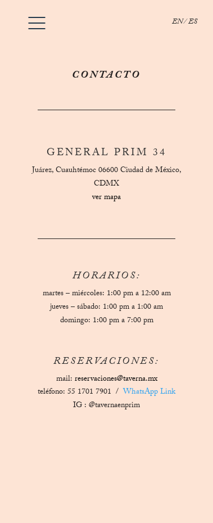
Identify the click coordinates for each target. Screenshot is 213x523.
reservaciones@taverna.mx (116, 379)
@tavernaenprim (114, 406)
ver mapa (106, 198)
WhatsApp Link (149, 392)
